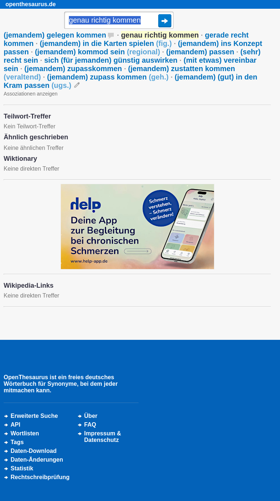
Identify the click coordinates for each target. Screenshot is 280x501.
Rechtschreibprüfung (40, 477)
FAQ (90, 425)
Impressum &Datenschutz (102, 436)
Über (90, 416)
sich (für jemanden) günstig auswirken (111, 60)
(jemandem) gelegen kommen (55, 35)
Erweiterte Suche (34, 416)
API (15, 425)
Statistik (22, 468)
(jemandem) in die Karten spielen (106, 43)
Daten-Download (34, 451)
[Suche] (119, 21)
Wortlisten (25, 433)
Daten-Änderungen (37, 460)
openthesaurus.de (30, 4)
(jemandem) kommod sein (97, 52)
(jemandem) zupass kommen (107, 77)
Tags (17, 442)
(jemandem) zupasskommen (73, 69)
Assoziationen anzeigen (31, 94)
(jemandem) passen (200, 52)
